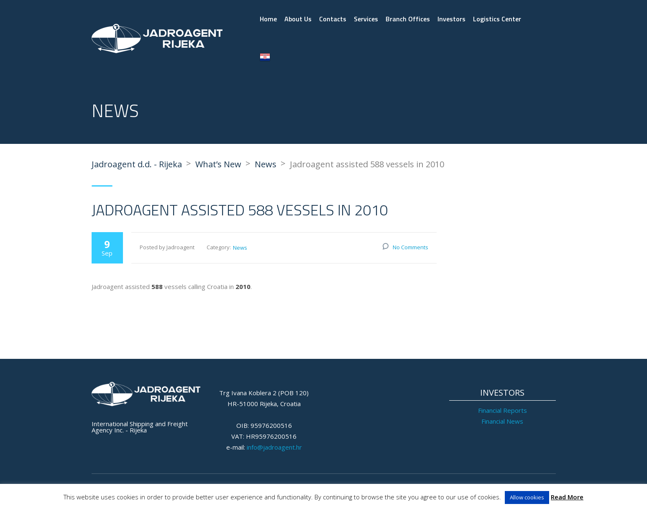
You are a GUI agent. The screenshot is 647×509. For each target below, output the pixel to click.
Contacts (332, 19)
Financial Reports (502, 410)
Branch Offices (408, 19)
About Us (298, 19)
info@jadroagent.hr (274, 447)
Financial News (502, 421)
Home (268, 19)
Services (366, 19)
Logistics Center (497, 19)
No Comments (410, 247)
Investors (451, 19)
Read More (567, 497)
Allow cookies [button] (527, 497)
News (240, 247)
